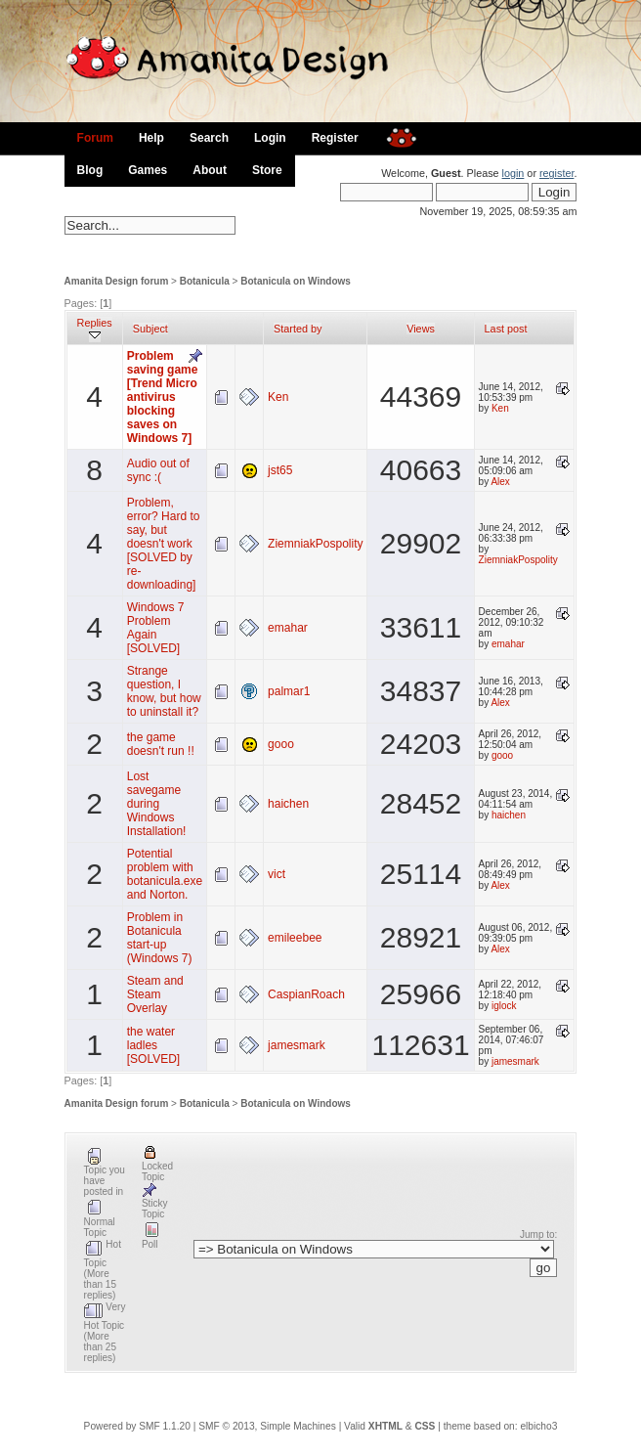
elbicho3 (538, 1426)
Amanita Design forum (116, 281)
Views (420, 328)
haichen (288, 804)
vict (276, 874)
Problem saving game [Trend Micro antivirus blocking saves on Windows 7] (162, 397)
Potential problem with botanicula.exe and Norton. (164, 874)
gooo (281, 744)
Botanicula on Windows (295, 281)
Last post (506, 328)
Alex (500, 481)
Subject (150, 328)
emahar (288, 628)
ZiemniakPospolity (315, 544)
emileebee (294, 938)
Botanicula (205, 281)
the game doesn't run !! (160, 744)
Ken (278, 397)
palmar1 (289, 691)
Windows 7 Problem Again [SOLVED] (156, 627)
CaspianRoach (306, 994)
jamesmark (296, 1045)
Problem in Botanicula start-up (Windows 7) (159, 937)
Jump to (537, 1234)
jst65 (280, 470)
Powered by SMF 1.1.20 (137, 1426)
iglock (504, 1005)
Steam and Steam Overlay (155, 994)
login (513, 173)
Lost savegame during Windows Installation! (157, 804)
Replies (94, 328)
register (556, 173)
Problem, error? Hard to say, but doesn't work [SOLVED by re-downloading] (163, 544)
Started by (297, 328)
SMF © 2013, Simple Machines (267, 1426)
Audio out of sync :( (158, 470)
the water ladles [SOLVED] (153, 1045)
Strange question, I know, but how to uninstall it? (164, 691)
